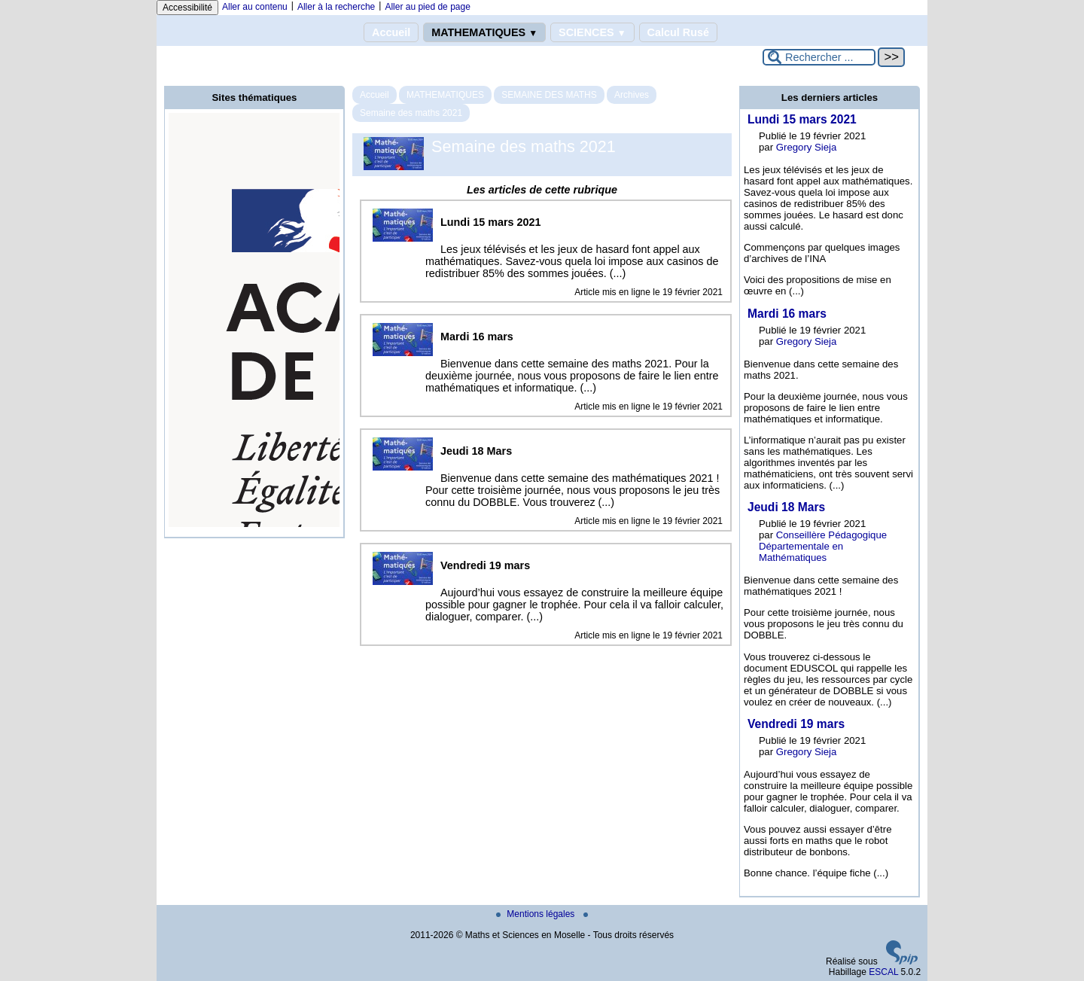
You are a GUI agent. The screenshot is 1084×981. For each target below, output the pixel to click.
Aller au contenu (255, 7)
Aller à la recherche (336, 7)
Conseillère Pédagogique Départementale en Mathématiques (823, 546)
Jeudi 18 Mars (786, 507)
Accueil (391, 32)
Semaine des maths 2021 (411, 113)
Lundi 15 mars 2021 (802, 119)
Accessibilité (187, 7)
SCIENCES (592, 32)
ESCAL (883, 972)
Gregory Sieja (806, 147)
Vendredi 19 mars (796, 723)
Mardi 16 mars (787, 313)
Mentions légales (536, 914)
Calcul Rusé (678, 32)
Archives (631, 95)
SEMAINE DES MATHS (548, 95)
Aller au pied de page (427, 7)
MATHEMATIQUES (484, 32)
